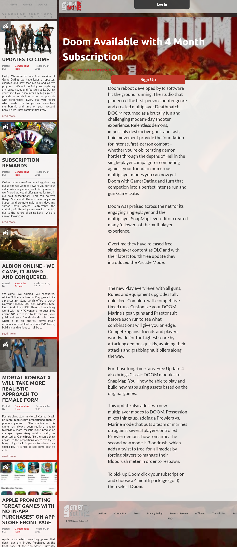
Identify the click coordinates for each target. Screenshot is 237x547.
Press (137, 513)
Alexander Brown (20, 285)
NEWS (13, 4)
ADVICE (42, 4)
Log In (162, 4)
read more (9, 116)
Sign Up (148, 79)
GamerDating (83, 69)
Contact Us (120, 513)
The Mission (218, 513)
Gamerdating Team (22, 67)
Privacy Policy (154, 513)
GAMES (27, 4)
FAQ (169, 518)
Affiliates (200, 513)
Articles (102, 513)
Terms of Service (179, 513)
